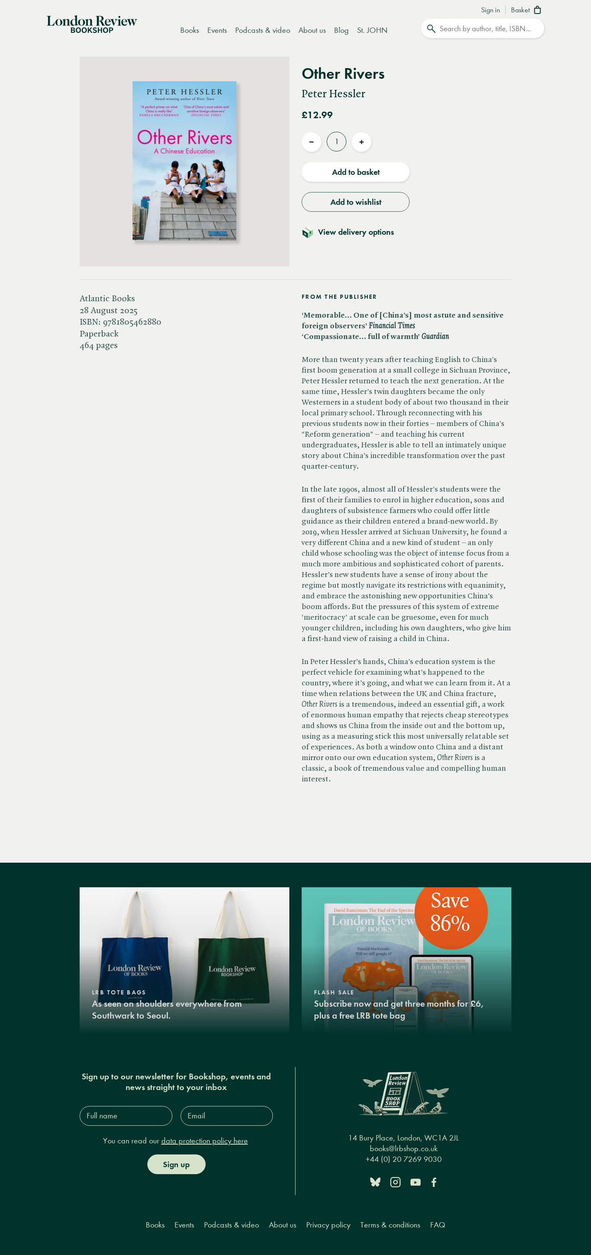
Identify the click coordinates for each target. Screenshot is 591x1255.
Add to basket (356, 172)
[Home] (92, 23)
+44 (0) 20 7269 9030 (404, 1159)
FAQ (437, 1225)
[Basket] (527, 11)
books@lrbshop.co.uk (404, 1148)
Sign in (490, 10)
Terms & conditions (390, 1225)
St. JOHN (372, 30)
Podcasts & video (262, 30)
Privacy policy (328, 1225)
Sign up (176, 1164)
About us (312, 30)
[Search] (482, 28)
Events (217, 30)
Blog (341, 30)
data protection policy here (204, 1140)
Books (189, 30)
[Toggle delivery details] (353, 232)
